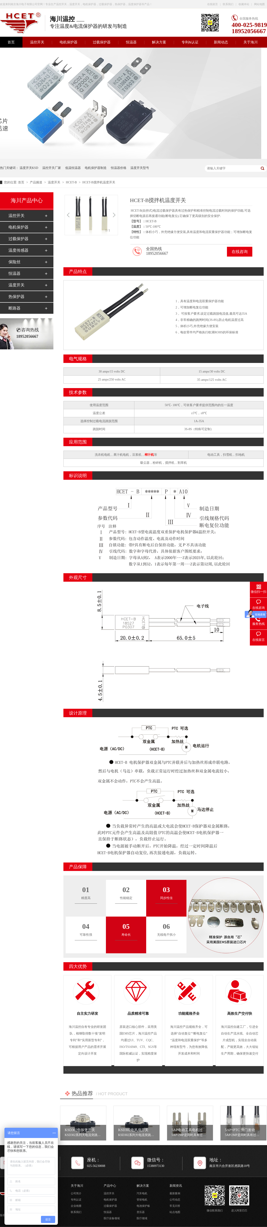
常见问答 (175, 1205)
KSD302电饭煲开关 (80, 1130)
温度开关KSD (29, 168)
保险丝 (14, 262)
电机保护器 (68, 42)
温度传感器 (18, 250)
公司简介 (76, 1193)
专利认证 (76, 1199)
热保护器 (16, 296)
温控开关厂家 (51, 168)
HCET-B (72, 182)
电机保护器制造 (96, 168)
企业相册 (76, 1205)
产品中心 (110, 1185)
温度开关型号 (139, 168)
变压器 (141, 1212)
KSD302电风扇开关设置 (137, 1130)
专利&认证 (190, 42)
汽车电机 (142, 1193)
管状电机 (142, 1199)
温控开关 (37, 42)
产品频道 (36, 182)
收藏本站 (244, 4)
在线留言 (212, 4)
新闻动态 (221, 42)
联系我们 (228, 4)
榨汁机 (149, 454)
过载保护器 (102, 42)
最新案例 (175, 1193)
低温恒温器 (73, 168)
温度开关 (54, 182)
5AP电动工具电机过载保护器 (194, 1130)
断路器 (14, 308)
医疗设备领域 (112, 1218)
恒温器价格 (118, 168)
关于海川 (250, 42)
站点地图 (175, 1212)
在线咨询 (240, 251)
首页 (21, 182)
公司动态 (175, 1199)
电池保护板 (143, 1205)
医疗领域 (142, 1218)
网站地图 (259, 4)
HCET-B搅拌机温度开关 (98, 182)
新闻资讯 (176, 1185)
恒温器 (131, 42)
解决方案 (159, 42)
